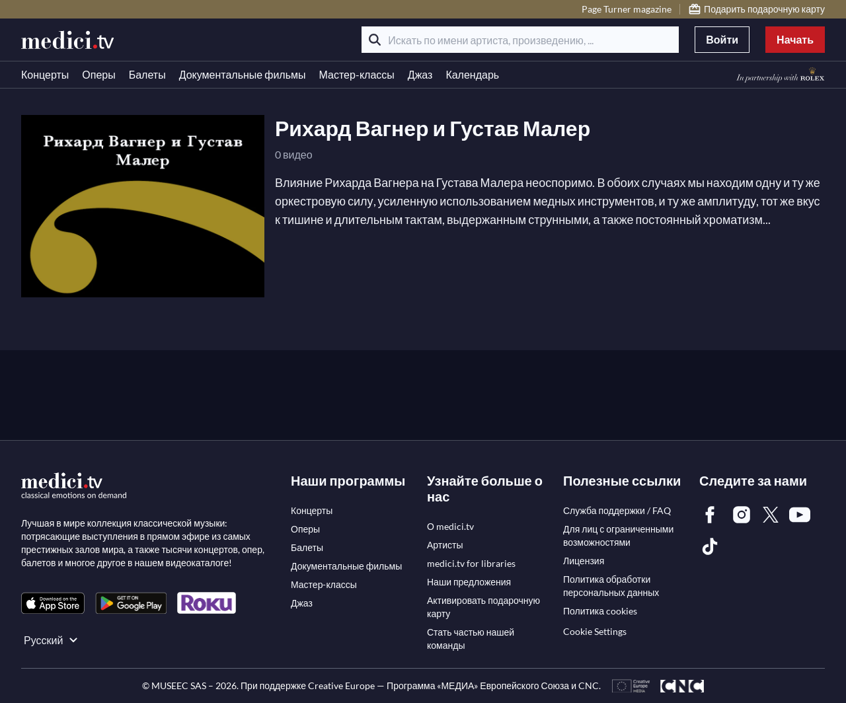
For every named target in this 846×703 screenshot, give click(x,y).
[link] (53, 603)
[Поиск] (375, 40)
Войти (722, 39)
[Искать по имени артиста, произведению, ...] (520, 39)
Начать (795, 39)
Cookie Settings (595, 631)
